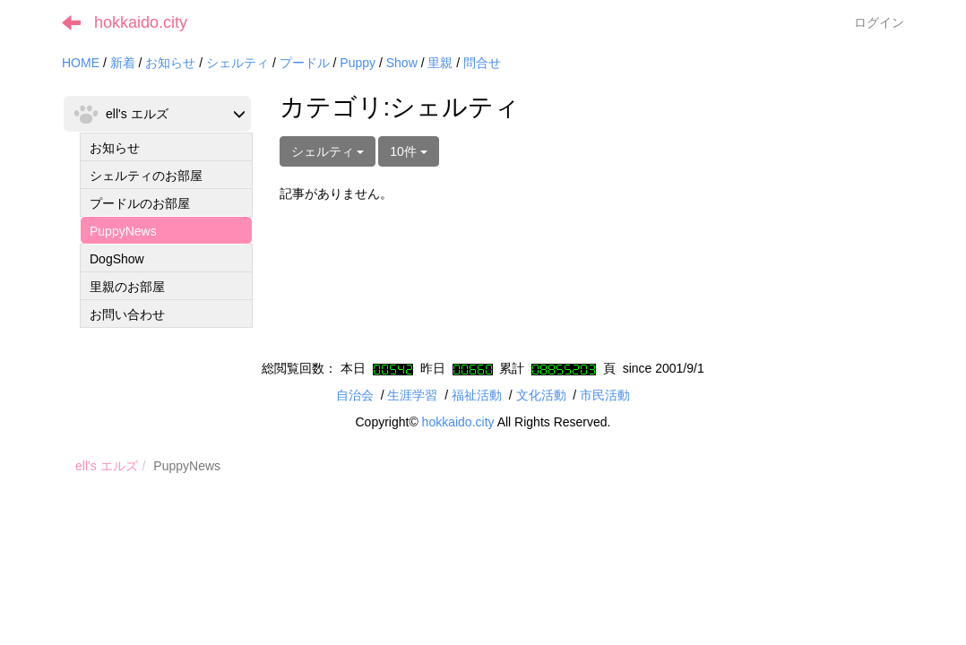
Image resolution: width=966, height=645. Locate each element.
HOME (80, 63)
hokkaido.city (140, 22)
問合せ (482, 63)
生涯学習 (412, 395)
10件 (408, 151)
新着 (122, 63)
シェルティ (237, 63)
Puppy (357, 63)
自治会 (355, 395)
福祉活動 (477, 395)
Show (402, 63)
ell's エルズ (106, 466)
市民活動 (605, 395)
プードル (305, 63)
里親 (440, 63)
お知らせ (170, 63)
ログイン (879, 22)
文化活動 (541, 395)
